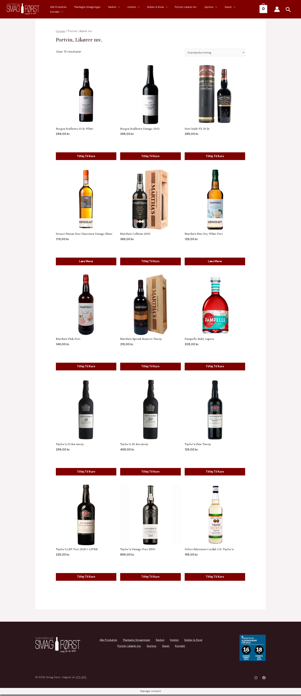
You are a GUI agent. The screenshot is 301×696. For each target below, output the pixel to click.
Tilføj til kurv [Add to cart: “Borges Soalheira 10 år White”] (86, 155)
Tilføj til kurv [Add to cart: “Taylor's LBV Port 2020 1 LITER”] (86, 577)
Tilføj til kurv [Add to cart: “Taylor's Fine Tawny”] (215, 472)
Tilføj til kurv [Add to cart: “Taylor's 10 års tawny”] (86, 472)
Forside (60, 31)
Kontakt (249, 9)
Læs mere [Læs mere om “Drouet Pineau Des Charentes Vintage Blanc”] (86, 261)
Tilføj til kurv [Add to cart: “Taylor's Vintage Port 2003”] (150, 577)
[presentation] (141, 9)
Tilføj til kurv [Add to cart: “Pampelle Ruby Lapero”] (215, 366)
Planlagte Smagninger (114, 9)
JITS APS (80, 678)
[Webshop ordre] (213, 53)
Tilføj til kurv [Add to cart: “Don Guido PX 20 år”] (215, 155)
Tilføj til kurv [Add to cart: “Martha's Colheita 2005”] (150, 261)
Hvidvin (153, 9)
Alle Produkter (89, 9)
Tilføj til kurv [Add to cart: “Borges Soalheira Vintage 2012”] (150, 155)
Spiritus (218, 9)
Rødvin (137, 9)
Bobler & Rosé (173, 9)
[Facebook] (264, 679)
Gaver (234, 9)
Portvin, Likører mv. (197, 9)
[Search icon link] (288, 10)
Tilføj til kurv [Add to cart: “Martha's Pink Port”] (86, 366)
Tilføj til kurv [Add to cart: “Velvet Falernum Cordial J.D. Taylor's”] (215, 577)
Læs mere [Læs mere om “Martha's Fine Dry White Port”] (215, 261)
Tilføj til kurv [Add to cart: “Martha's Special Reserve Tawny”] (150, 366)
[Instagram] (256, 679)
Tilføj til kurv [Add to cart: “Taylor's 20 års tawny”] (150, 472)
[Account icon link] (277, 9)
